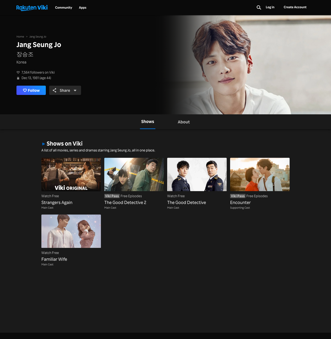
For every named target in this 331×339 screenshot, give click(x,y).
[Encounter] (260, 182)
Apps (82, 7)
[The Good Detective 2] (134, 182)
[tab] (147, 121)
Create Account (295, 7)
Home (20, 36)
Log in (270, 7)
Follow (31, 90)
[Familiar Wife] (71, 238)
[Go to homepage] (31, 7)
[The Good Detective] (197, 182)
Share (65, 90)
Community (63, 7)
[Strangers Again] (71, 182)
